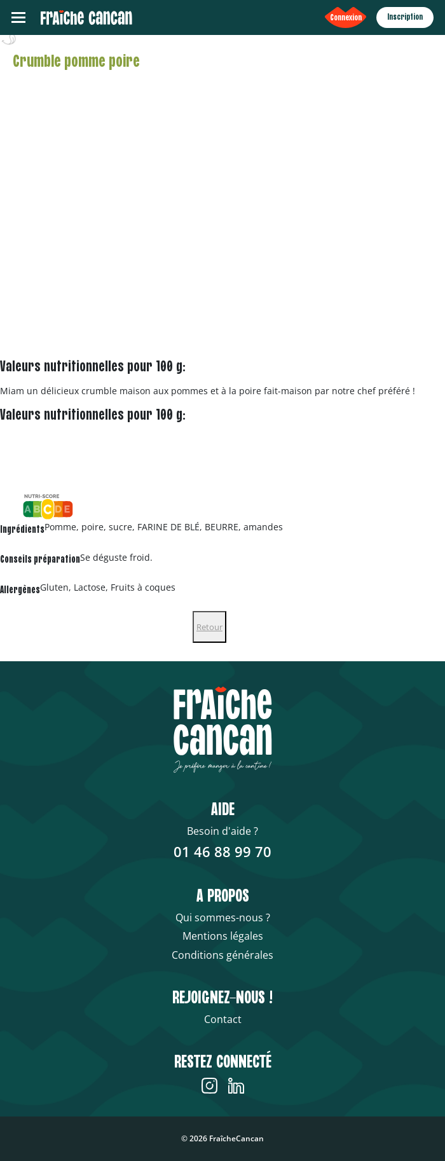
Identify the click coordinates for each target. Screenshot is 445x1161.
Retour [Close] (209, 627)
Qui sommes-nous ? (222, 917)
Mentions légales (222, 936)
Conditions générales (222, 955)
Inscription (405, 17)
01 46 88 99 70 (222, 851)
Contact (223, 1019)
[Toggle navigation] (18, 17)
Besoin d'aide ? (222, 831)
